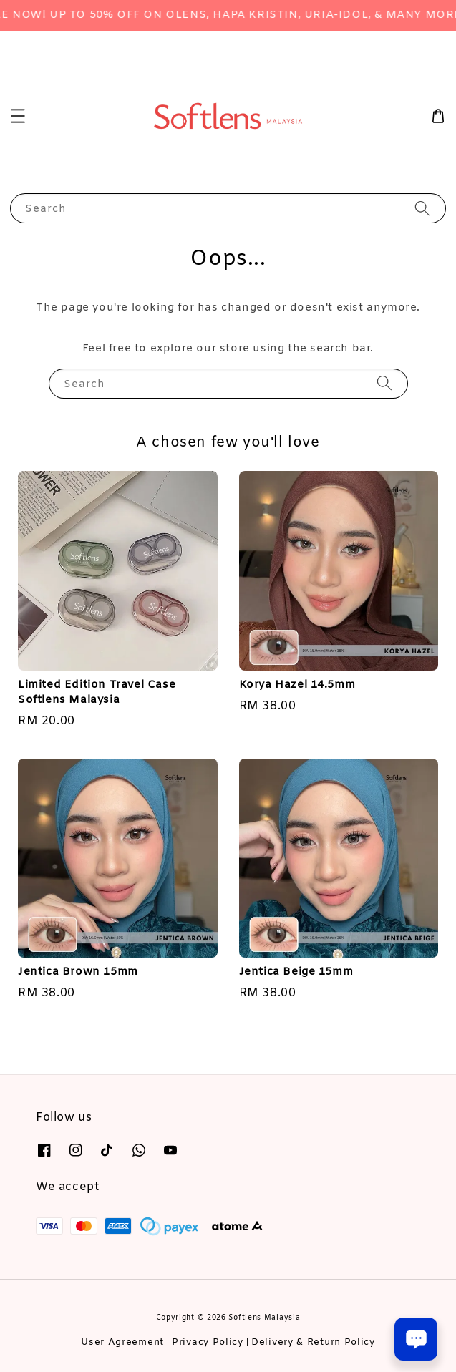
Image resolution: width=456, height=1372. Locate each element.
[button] (18, 116)
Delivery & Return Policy (313, 1342)
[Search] (422, 208)
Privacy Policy (207, 1342)
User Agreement (122, 1342)
